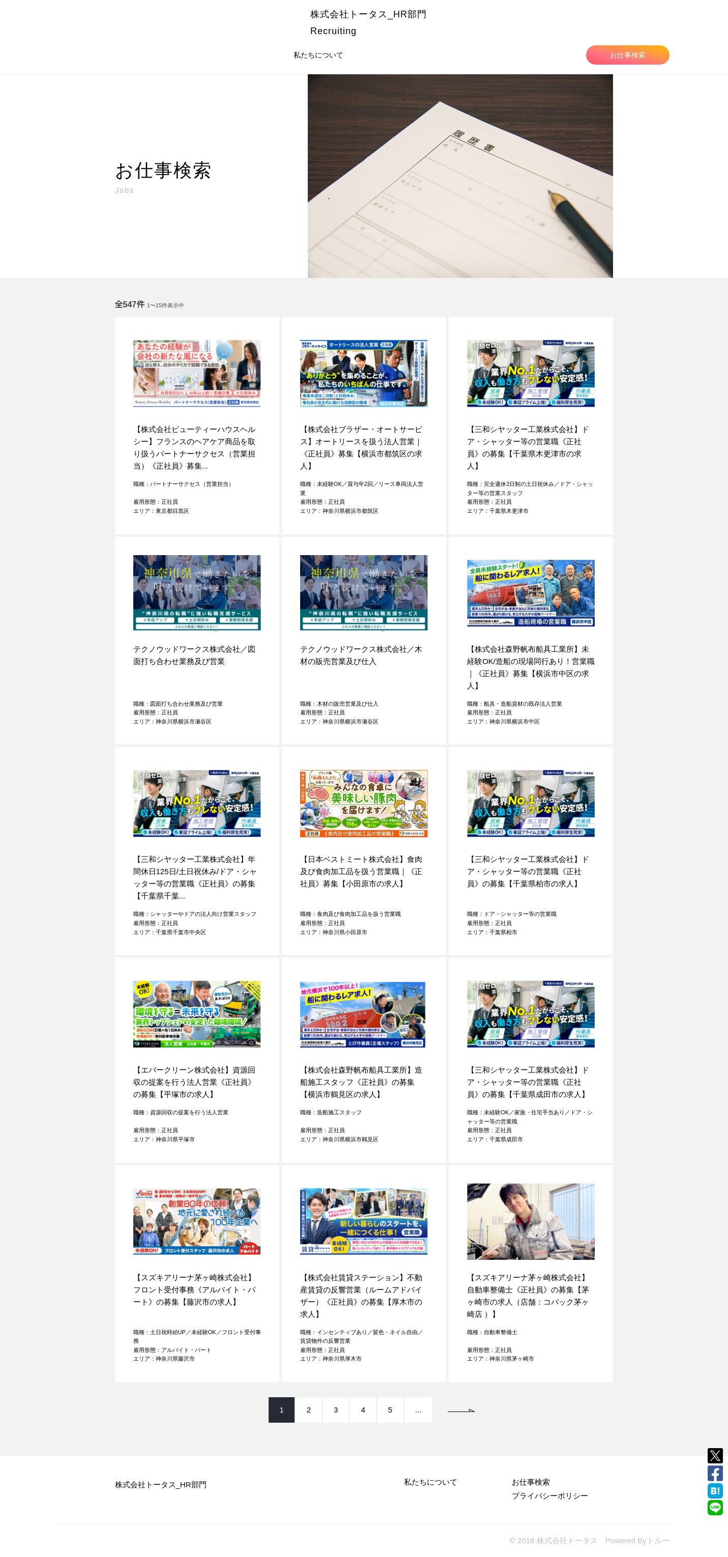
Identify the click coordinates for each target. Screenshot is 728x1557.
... (418, 1409)
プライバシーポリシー (550, 1495)
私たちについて (318, 55)
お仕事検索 (628, 55)
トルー (658, 1540)
